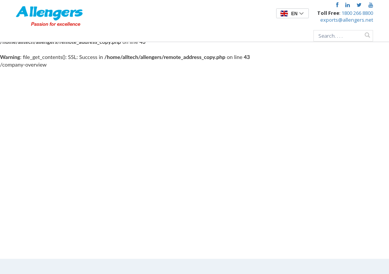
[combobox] (343, 35)
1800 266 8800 (357, 13)
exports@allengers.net (346, 19)
